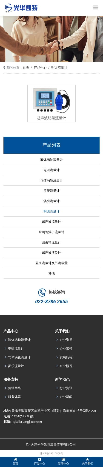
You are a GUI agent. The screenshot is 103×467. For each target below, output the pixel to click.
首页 (26, 67)
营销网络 (14, 388)
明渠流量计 (59, 67)
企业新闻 (66, 396)
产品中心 (40, 67)
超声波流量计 (51, 222)
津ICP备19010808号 (51, 453)
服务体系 (14, 396)
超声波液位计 (51, 253)
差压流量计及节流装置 (51, 263)
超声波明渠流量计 (51, 118)
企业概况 (66, 366)
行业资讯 (66, 388)
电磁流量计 (51, 170)
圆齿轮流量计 (51, 242)
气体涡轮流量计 (51, 180)
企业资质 (66, 339)
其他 (51, 273)
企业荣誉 (66, 348)
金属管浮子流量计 (51, 232)
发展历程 (66, 357)
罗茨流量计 (51, 190)
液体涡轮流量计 (51, 159)
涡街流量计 (51, 201)
